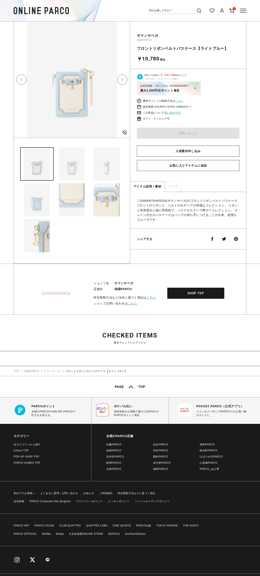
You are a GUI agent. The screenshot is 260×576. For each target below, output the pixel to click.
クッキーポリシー (119, 501)
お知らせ (88, 493)
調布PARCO (160, 456)
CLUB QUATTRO (70, 525)
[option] (72, 81)
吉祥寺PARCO (115, 456)
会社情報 (19, 501)
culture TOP (21, 450)
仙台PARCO (160, 444)
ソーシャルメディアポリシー (152, 501)
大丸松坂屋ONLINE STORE (86, 533)
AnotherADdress (135, 533)
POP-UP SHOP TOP (26, 456)
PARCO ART (22, 525)
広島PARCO (113, 468)
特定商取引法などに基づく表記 (136, 493)
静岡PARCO (113, 462)
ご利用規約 (106, 493)
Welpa (60, 533)
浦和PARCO (207, 444)
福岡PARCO (160, 468)
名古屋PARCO (162, 462)
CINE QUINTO (122, 525)
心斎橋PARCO (208, 462)
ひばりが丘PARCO (211, 456)
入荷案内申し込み (188, 151)
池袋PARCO (144, 40)
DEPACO (114, 533)
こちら (179, 101)
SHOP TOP (196, 293)
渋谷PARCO (160, 450)
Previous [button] (21, 79)
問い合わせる (172, 112)
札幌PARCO (113, 444)
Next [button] (122, 79)
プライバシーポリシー (89, 501)
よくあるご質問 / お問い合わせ (59, 493)
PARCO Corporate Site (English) (50, 501)
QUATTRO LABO (97, 525)
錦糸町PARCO (208, 450)
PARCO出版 (143, 525)
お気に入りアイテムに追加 (188, 165)
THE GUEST (191, 525)
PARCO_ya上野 (209, 468)
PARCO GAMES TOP (27, 462)
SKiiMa (46, 533)
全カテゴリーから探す (27, 444)
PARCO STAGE (44, 525)
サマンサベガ (147, 36)
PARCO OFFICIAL (25, 533)
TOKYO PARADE (167, 525)
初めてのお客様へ (24, 493)
